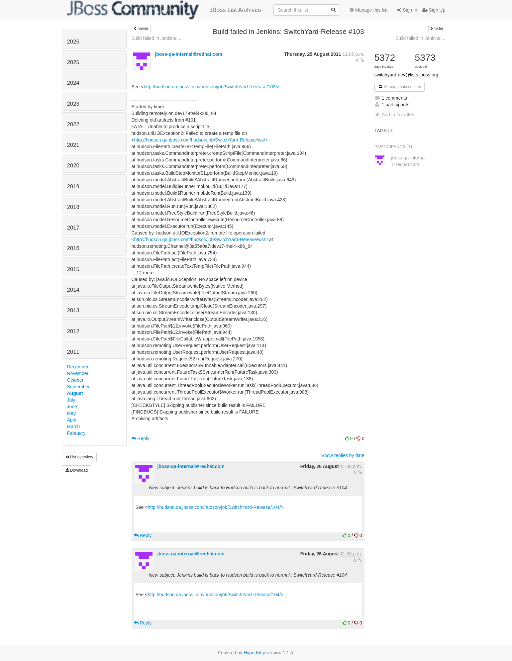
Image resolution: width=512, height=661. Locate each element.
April (71, 420)
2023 (73, 104)
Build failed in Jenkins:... (156, 38)
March (73, 426)
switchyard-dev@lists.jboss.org (406, 74)
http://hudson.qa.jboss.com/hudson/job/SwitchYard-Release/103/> (211, 86)
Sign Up (434, 10)
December (78, 366)
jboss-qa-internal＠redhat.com (188, 54)
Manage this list (368, 10)
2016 (73, 248)
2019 (73, 186)
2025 (73, 62)
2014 (73, 290)
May (71, 413)
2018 (73, 207)
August (75, 393)
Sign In (407, 10)
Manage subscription (399, 86)
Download (76, 470)
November (78, 373)
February (76, 433)
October (75, 380)
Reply (141, 438)
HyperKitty (254, 652)
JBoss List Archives (164, 10)
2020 (73, 165)
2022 (73, 124)
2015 (73, 269)
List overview (79, 457)
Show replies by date (342, 455)
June (72, 406)
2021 (73, 145)
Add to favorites (394, 114)
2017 (73, 228)
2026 (73, 42)
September (78, 386)
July (71, 400)
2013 (73, 310)
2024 (73, 83)
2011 (73, 352)
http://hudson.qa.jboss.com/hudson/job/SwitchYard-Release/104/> (215, 507)
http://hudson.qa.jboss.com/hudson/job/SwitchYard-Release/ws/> (201, 139)
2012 (73, 331)
